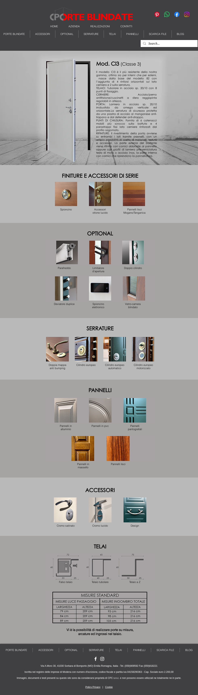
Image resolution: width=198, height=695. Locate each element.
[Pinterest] (157, 14)
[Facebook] (176, 14)
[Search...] (168, 43)
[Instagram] (186, 14)
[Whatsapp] (166, 14)
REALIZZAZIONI (100, 26)
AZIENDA (74, 26)
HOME (54, 26)
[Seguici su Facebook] (95, 658)
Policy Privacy (92, 687)
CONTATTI (126, 26)
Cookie (109, 687)
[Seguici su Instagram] (102, 658)
